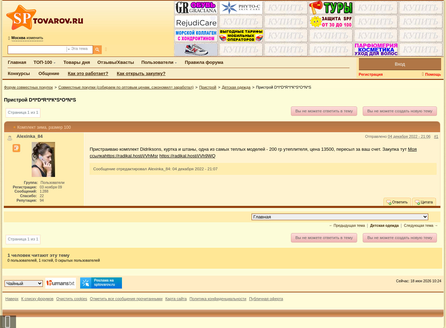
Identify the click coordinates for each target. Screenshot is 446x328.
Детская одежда (236, 87)
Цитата (423, 202)
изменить (27, 38)
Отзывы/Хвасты (115, 62)
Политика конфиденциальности (218, 299)
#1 (436, 136)
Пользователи (157, 62)
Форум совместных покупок (28, 87)
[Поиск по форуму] (37, 50)
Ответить (397, 202)
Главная (17, 62)
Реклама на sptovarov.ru (97, 283)
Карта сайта (176, 299)
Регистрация (371, 74)
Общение (49, 73)
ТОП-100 (42, 62)
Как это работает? (88, 73)
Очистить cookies (71, 299)
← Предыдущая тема (347, 226)
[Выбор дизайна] (24, 283)
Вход (400, 64)
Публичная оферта (266, 299)
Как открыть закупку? (141, 73)
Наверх (11, 299)
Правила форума (204, 62)
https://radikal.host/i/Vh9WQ (187, 155)
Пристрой (207, 87)
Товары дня (76, 62)
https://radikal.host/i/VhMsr (131, 155)
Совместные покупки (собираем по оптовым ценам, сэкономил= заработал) (126, 87)
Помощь (433, 74)
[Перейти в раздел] (340, 217)
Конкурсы (19, 73)
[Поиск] (97, 49)
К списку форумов (37, 299)
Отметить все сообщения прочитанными (126, 299)
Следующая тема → (421, 226)
